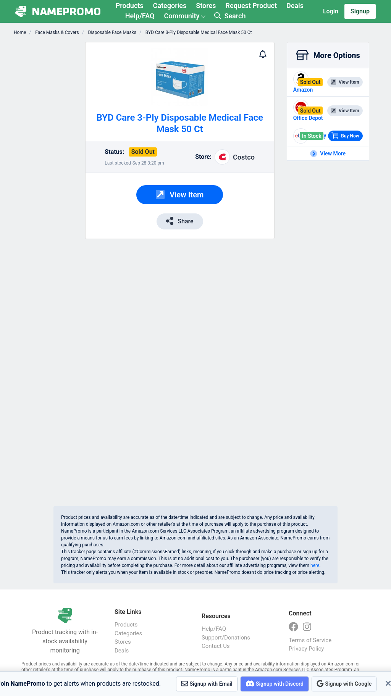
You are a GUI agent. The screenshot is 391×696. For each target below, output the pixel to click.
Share (180, 221)
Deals (295, 6)
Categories (170, 6)
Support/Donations (226, 637)
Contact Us (216, 646)
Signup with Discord (275, 683)
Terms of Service (310, 640)
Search (230, 16)
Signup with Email (207, 683)
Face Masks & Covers (56, 32)
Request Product (251, 6)
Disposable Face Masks (111, 32)
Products (130, 6)
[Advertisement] (47, 156)
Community (181, 16)
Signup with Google (344, 683)
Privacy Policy (306, 648)
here (314, 565)
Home (20, 32)
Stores (206, 6)
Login (330, 11)
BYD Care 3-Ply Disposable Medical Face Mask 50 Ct (198, 32)
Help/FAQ (140, 16)
